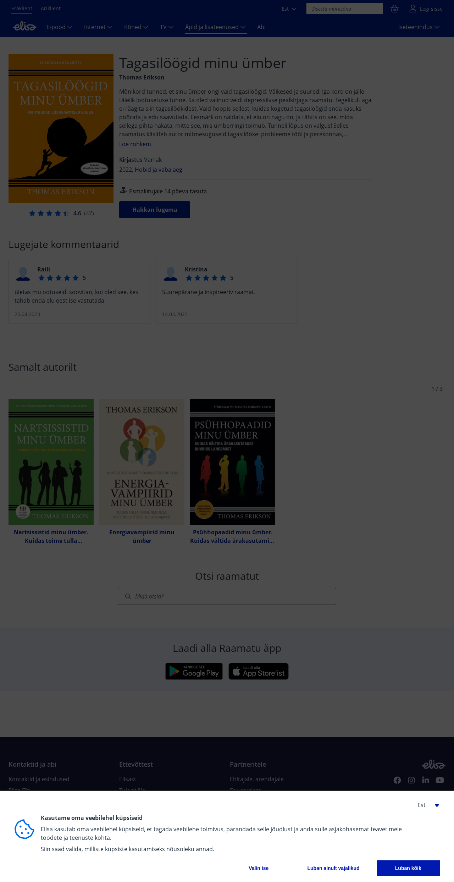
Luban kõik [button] (408, 868)
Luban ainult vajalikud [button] (333, 868)
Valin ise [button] (258, 868)
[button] (425, 805)
